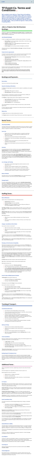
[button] (32, 2)
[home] (3, 2)
